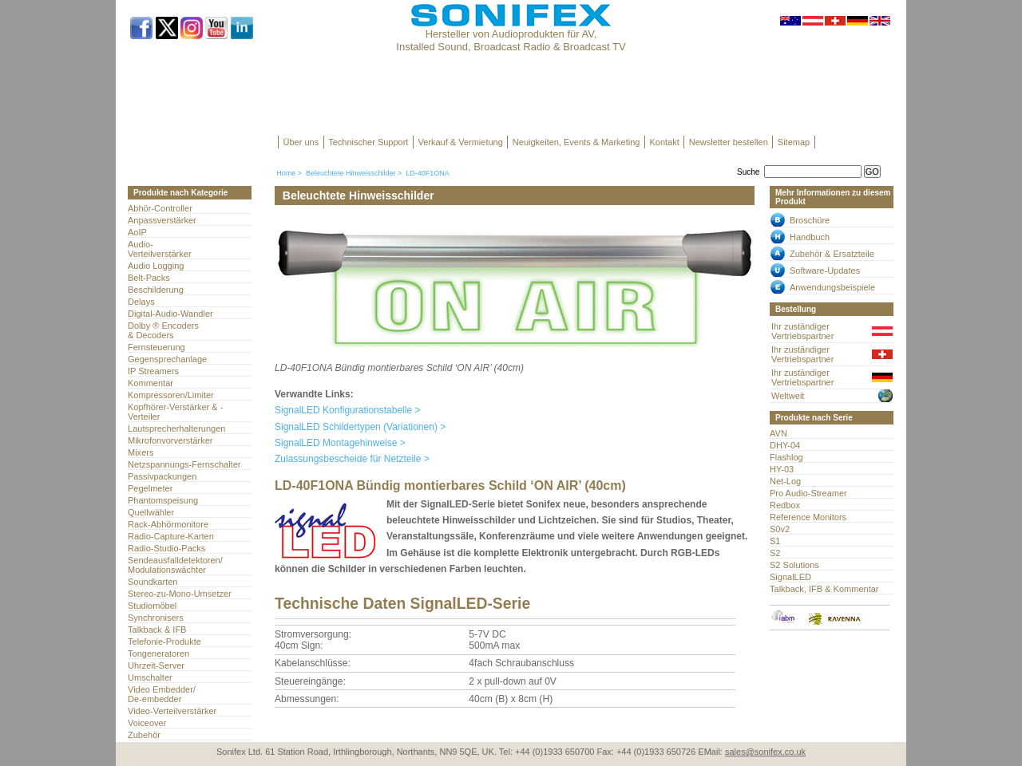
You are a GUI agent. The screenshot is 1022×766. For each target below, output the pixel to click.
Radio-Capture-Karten (171, 536)
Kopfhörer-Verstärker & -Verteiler (175, 411)
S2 (775, 553)
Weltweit (787, 396)
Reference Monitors (808, 517)
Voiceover (147, 723)
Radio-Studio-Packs (166, 548)
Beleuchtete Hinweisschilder (351, 173)
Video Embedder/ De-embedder (162, 694)
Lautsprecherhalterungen (177, 428)
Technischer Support (368, 142)
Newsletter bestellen (728, 142)
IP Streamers (153, 371)
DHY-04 (785, 445)
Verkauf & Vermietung (460, 142)
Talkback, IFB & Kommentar (824, 589)
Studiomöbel (152, 605)
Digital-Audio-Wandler (170, 313)
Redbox (785, 505)
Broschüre (810, 220)
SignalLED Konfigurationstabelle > (347, 410)
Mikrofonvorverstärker (170, 440)
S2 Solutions (794, 565)
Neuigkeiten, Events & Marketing (576, 142)
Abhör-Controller (160, 208)
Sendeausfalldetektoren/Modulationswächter (175, 564)
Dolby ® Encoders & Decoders (163, 330)
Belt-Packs (149, 277)
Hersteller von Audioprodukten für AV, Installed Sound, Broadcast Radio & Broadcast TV (510, 40)
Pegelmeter (150, 488)
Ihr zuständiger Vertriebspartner (802, 331)
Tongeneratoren (158, 653)
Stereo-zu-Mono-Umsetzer (180, 593)
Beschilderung (156, 289)
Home (285, 173)
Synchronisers (156, 617)
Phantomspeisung (163, 500)
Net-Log (785, 481)
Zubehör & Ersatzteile (832, 254)
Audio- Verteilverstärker (160, 249)
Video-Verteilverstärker (172, 711)
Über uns (301, 142)
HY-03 (782, 469)
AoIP (137, 232)
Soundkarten (152, 581)
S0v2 (780, 529)
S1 (775, 541)
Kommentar (150, 383)
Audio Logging (156, 265)
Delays (141, 301)
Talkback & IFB (157, 629)
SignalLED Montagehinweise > (340, 442)
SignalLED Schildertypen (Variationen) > (360, 426)
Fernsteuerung (156, 347)
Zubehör (144, 735)
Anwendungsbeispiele (832, 287)
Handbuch (810, 237)
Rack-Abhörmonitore (168, 524)
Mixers (140, 452)
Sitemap (794, 142)
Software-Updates (825, 270)
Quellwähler (151, 512)
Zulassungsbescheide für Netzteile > (352, 458)
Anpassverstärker (162, 220)
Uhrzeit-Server (156, 665)
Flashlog (786, 457)
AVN (778, 433)
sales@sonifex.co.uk (765, 751)
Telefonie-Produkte (164, 641)
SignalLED (790, 577)
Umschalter (150, 677)
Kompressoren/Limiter (171, 395)
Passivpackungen (162, 476)
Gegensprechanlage (167, 359)
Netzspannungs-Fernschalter (184, 464)
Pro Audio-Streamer (808, 493)
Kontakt (664, 142)
